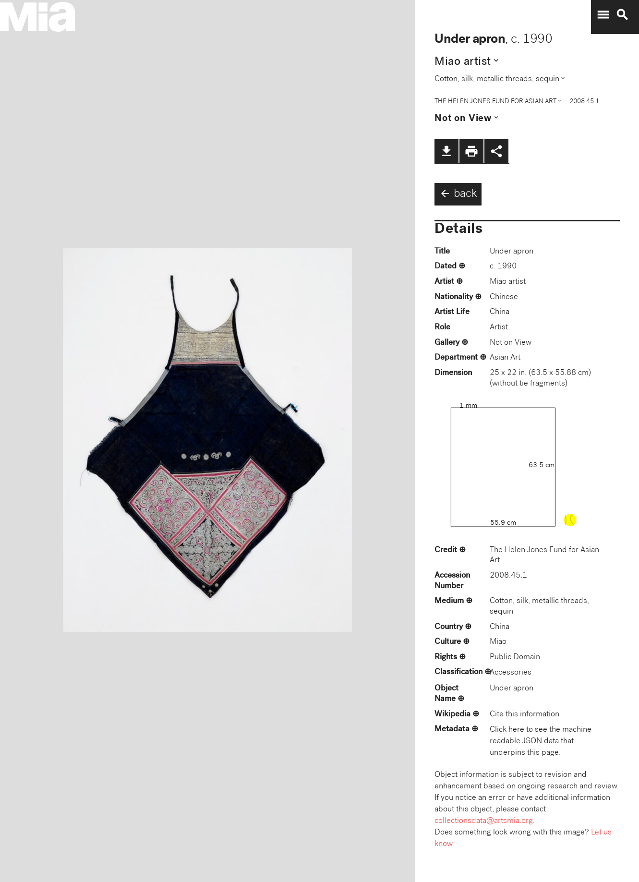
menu (603, 15)
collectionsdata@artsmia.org (483, 821)
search (622, 15)
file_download (446, 151)
